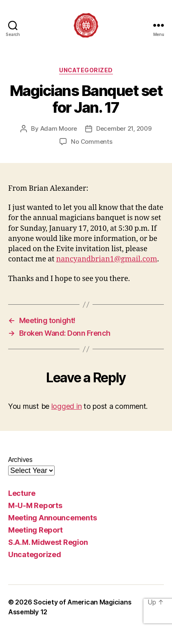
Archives (20, 459)
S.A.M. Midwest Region (48, 542)
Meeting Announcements (52, 517)
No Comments (91, 141)
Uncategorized (86, 70)
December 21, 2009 (124, 128)
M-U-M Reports (35, 505)
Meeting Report (35, 530)
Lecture (21, 493)
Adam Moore (58, 128)
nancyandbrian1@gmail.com (106, 259)
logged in (66, 406)
